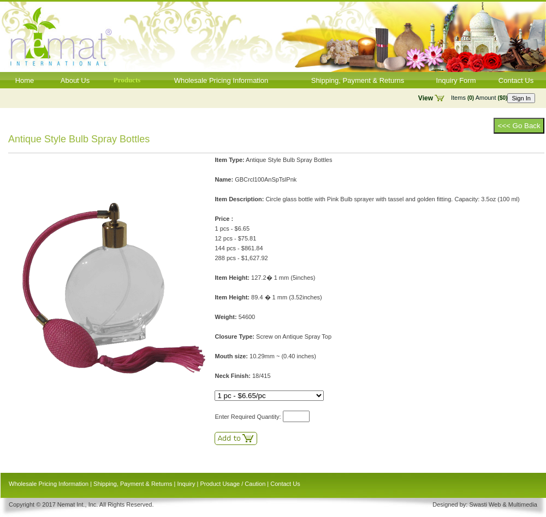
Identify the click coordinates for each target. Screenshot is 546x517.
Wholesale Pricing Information (221, 80)
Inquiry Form (456, 80)
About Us (75, 80)
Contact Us (515, 80)
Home (24, 80)
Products (127, 80)
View (425, 98)
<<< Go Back (518, 126)
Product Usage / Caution (232, 483)
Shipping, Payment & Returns (358, 80)
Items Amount (479, 97)
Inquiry (186, 483)
